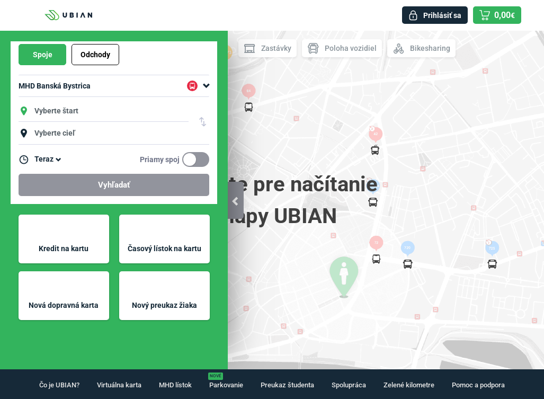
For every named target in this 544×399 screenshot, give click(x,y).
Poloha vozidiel (342, 48)
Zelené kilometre (409, 385)
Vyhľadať (114, 185)
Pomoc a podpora (478, 385)
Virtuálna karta (119, 385)
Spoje (42, 54)
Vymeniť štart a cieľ (203, 122)
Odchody (95, 54)
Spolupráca (349, 385)
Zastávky (267, 48)
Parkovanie (226, 385)
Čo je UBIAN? (59, 385)
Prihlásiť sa (442, 15)
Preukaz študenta (287, 385)
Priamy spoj (160, 159)
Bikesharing (421, 48)
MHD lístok (175, 385)
